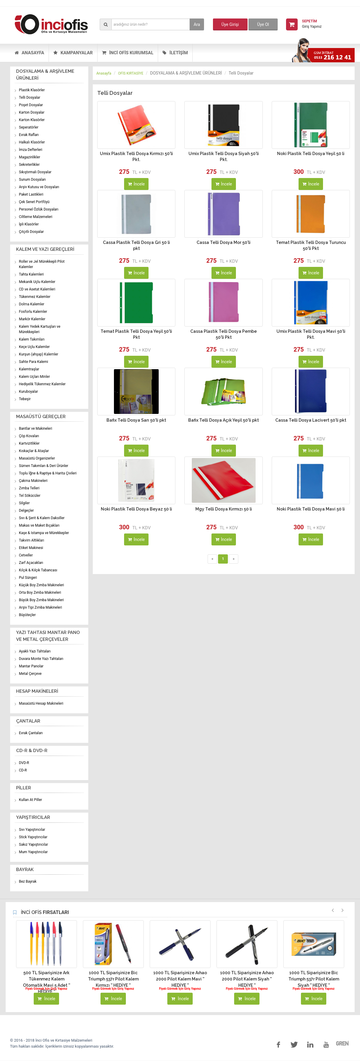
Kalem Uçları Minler (34, 377)
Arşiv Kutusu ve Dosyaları (39, 187)
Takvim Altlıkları (31, 540)
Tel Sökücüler (30, 496)
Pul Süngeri (28, 578)
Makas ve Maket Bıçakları (39, 525)
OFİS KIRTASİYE (130, 73)
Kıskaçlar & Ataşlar (34, 451)
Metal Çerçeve (30, 674)
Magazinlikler (29, 157)
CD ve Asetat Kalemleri (37, 289)
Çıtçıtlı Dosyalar (31, 232)
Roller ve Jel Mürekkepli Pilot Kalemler (42, 264)
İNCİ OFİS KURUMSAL (127, 52)
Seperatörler (28, 127)
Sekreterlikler (29, 165)
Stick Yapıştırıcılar (33, 837)
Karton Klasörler (32, 120)
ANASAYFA (29, 52)
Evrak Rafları (29, 135)
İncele (136, 184)
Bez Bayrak (28, 881)
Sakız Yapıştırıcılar (33, 844)
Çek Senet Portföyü (34, 202)
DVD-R (24, 763)
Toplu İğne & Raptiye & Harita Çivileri (48, 473)
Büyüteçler (27, 615)
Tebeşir (25, 399)
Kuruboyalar (28, 391)
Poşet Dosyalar (31, 105)
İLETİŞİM (175, 52)
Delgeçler (26, 510)
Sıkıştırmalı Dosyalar (35, 172)
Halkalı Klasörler (32, 142)
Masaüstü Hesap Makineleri (41, 703)
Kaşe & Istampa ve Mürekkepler (44, 533)
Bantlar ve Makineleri (35, 428)
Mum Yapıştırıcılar (33, 852)
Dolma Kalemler (31, 304)
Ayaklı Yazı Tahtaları (35, 651)
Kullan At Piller (30, 800)
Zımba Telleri (29, 488)
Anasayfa (103, 73)
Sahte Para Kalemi (33, 362)
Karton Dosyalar (31, 112)
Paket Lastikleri (31, 194)
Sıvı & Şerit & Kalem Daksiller (42, 518)
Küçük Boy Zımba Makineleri (41, 585)
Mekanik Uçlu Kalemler (37, 282)
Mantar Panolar (31, 666)
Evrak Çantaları (31, 733)
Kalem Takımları (32, 339)
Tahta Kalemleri (31, 274)
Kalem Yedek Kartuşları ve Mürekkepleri (40, 329)
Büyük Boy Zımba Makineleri (41, 600)
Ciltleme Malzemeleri (35, 217)
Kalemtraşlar (29, 369)
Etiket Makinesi (31, 548)
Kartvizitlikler (29, 443)
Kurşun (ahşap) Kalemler (38, 354)
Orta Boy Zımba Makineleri (40, 592)
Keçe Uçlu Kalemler (34, 347)
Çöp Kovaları (29, 436)
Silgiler (24, 503)
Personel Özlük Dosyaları (38, 209)
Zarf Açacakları (31, 563)
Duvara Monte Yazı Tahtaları (41, 659)
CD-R (23, 770)
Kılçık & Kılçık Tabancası (38, 570)
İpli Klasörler (29, 224)
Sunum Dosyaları (32, 179)
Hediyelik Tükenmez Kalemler (42, 384)
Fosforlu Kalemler (33, 312)
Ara (197, 24)
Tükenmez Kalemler (34, 297)
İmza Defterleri (30, 150)
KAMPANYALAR (73, 52)
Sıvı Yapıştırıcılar (32, 830)
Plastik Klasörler (32, 90)
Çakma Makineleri (33, 481)
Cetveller (26, 555)
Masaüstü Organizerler (37, 458)
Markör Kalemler (32, 319)
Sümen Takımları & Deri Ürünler (43, 466)
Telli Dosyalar (29, 97)
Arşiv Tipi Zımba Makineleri (40, 607)
